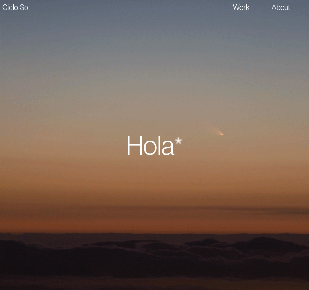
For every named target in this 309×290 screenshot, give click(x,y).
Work (241, 7)
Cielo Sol (15, 7)
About (281, 7)
